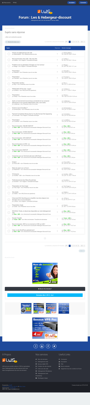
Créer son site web (43, 368)
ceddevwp (16, 104)
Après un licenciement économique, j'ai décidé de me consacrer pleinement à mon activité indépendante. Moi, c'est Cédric (30, 101)
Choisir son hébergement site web (22, 53)
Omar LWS (16, 163)
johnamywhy (17, 109)
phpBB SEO (13, 388)
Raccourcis (7, 2)
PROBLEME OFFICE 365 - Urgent (21, 89)
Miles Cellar (22, 386)
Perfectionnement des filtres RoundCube (24, 180)
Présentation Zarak (17, 205)
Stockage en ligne (43, 378)
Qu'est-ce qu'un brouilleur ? (20, 108)
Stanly (15, 96)
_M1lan (16, 201)
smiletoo (16, 90)
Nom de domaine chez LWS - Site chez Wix (24, 59)
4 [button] (76, 41)
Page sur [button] (66, 42)
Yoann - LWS (17, 219)
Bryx (15, 84)
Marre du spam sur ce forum (20, 168)
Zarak (15, 206)
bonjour (14, 162)
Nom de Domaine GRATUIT (20, 150)
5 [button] (78, 41)
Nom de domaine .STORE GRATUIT (22, 132)
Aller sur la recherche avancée (14, 37)
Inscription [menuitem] (72, 2)
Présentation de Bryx (18, 83)
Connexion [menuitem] (83, 2)
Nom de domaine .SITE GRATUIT (21, 138)
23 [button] (81, 41)
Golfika (16, 60)
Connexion (64, 359)
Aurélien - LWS (18, 175)
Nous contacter (65, 366)
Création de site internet (44, 366)
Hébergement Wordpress (45, 371)
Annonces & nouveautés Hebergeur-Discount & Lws (37, 127)
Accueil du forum (9, 28)
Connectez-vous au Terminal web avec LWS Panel (26, 156)
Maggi (15, 66)
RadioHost (16, 169)
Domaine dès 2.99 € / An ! (45, 295)
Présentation (16, 71)
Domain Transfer (17, 218)
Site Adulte (15, 192)
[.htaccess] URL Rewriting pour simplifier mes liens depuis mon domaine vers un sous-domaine (30, 199)
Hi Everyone (15, 174)
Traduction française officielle (10, 386)
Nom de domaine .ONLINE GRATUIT (22, 126)
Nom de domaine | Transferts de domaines (36, 219)
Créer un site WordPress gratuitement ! (23, 230)
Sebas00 (16, 72)
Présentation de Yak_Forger (20, 186)
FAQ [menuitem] (15, 2)
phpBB (10, 385)
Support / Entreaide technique (29, 60)
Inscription (64, 361)
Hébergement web (43, 361)
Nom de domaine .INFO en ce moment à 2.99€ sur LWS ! (28, 224)
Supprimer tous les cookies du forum (71, 368)
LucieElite (16, 121)
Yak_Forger (17, 187)
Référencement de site (31, 54)
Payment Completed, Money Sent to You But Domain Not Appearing (32, 114)
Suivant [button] (84, 42)
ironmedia (16, 115)
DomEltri (16, 181)
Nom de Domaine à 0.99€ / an (21, 144)
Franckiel (16, 78)
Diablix (16, 193)
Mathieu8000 (17, 54)
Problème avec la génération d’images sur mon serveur (28, 65)
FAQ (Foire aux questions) (29, 90)
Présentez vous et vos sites (30, 72)
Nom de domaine (42, 359)
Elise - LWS (17, 127)
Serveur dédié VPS (43, 364)
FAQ (62, 364)
